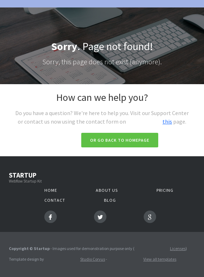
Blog (110, 200)
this (167, 121)
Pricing (164, 190)
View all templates (159, 259)
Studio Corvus (92, 259)
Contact (54, 200)
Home (50, 190)
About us (107, 190)
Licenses (178, 248)
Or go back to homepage (119, 140)
